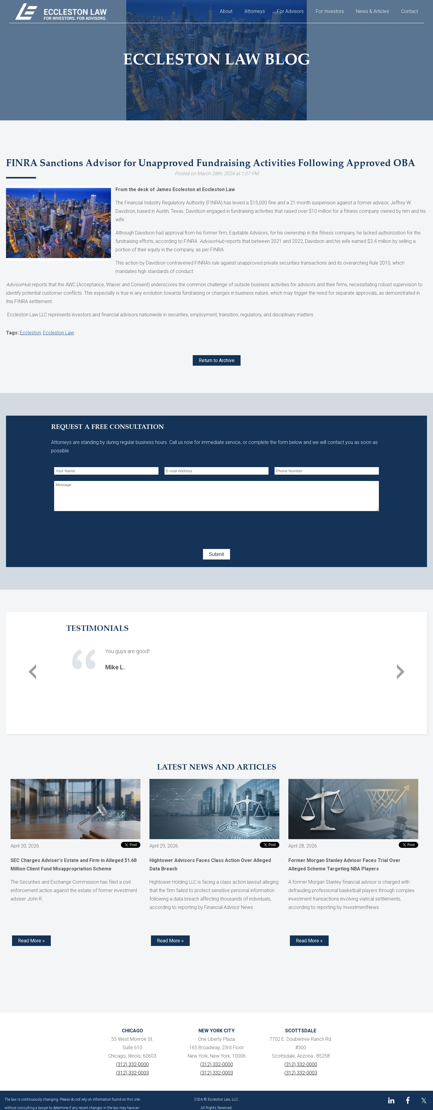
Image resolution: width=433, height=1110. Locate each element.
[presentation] (100, 529)
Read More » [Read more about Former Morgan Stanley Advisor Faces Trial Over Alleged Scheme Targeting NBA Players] (309, 941)
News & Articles (372, 11)
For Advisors (290, 11)
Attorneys (254, 11)
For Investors (330, 11)
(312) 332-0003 (132, 1073)
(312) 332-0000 (132, 1064)
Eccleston (30, 333)
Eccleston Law (58, 333)
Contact (409, 11)
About (226, 11)
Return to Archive (217, 360)
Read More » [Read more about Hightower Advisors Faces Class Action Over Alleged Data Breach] (170, 941)
